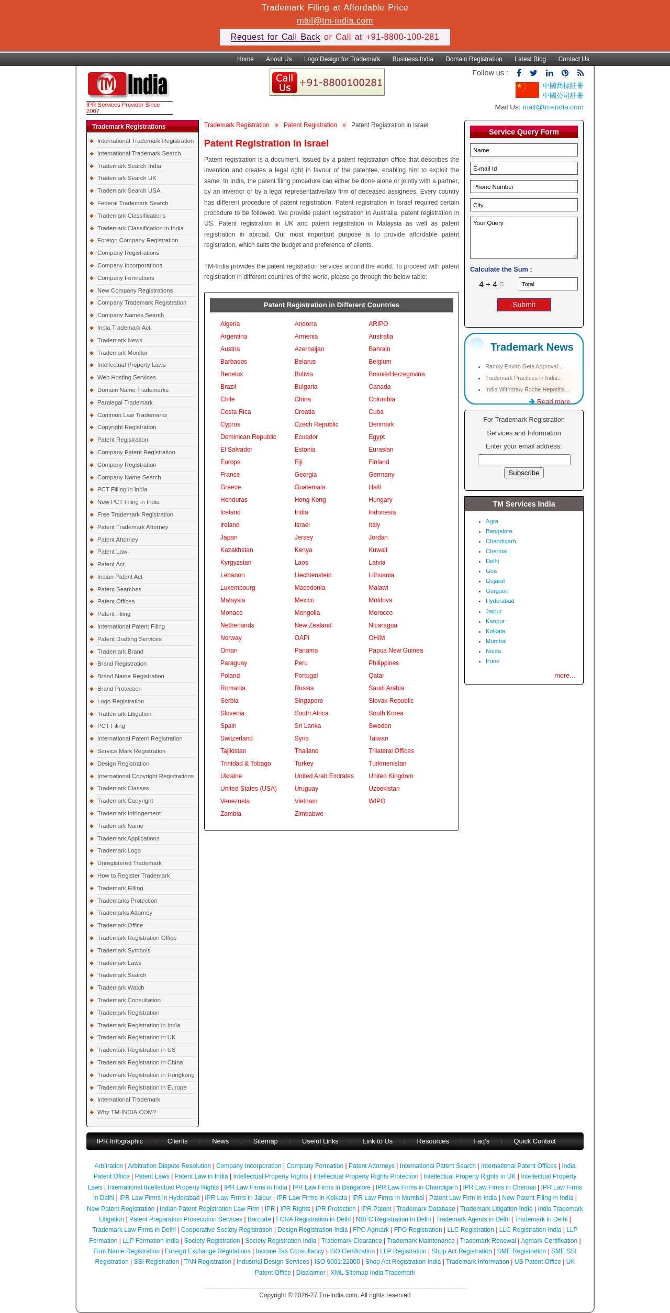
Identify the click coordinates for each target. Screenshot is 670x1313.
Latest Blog (530, 59)
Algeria (230, 324)
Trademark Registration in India (138, 1025)
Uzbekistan (383, 788)
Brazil (228, 386)
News (221, 1141)
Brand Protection (119, 689)
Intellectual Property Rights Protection (366, 1176)
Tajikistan (233, 751)
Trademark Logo (119, 850)
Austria (230, 349)
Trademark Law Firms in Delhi (134, 1229)
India (301, 512)
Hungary (380, 499)
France (230, 474)
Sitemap (265, 1141)
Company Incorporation (249, 1166)
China (303, 399)
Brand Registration (122, 663)
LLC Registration (471, 1229)
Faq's (481, 1141)
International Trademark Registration (145, 141)
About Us (279, 59)
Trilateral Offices (391, 751)
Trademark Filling (120, 888)
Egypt (376, 437)
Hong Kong (310, 499)
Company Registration (127, 465)
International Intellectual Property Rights (163, 1187)
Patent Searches (119, 589)
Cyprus (230, 424)
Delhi (492, 561)
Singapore (309, 700)
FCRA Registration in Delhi (313, 1219)
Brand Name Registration (130, 676)
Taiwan (378, 738)
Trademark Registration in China (140, 1062)
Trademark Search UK (127, 178)
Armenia (306, 336)
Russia (304, 688)
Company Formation (314, 1166)
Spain (228, 726)
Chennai (497, 551)
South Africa (312, 713)
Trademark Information (477, 1261)
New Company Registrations (135, 290)
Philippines (383, 663)
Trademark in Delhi (541, 1219)
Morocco (380, 612)
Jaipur (493, 611)
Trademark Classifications (131, 215)
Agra (492, 521)
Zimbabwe (309, 813)
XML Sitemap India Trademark (373, 1272)
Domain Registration (473, 59)
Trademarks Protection (127, 900)
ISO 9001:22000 (337, 1261)
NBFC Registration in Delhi (393, 1219)
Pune (492, 661)
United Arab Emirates (324, 776)
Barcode (259, 1219)
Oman (229, 650)
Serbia (229, 700)
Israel (302, 525)
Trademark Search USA (129, 190)
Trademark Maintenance (421, 1240)
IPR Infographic (120, 1141)
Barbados (233, 361)
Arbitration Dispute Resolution (169, 1166)
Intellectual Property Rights (270, 1176)
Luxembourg (237, 587)
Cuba (376, 412)
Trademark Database (425, 1209)
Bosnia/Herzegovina (396, 374)
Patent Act (111, 564)
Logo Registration (120, 701)
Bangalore (499, 531)
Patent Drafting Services (129, 639)
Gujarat (495, 581)
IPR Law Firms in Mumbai (388, 1198)
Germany (381, 474)
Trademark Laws (119, 963)
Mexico (305, 600)
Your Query (524, 238)
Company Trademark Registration (141, 302)
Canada (379, 386)
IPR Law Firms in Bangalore (332, 1187)
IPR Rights (295, 1209)
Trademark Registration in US (136, 1050)
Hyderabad (500, 601)
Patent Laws (152, 1176)
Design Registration (123, 763)
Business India (413, 59)
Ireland (230, 525)
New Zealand (313, 625)
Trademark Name (120, 826)
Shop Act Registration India (403, 1261)
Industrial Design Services (273, 1261)
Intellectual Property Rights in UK (469, 1176)
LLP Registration (403, 1251)
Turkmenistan (387, 763)
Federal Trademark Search (132, 203)
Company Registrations (128, 253)
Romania (232, 688)
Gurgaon (497, 591)
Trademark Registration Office (136, 938)
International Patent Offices (519, 1166)
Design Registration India (312, 1229)
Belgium (379, 361)
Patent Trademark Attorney (133, 527)
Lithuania (381, 575)
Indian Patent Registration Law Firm (210, 1209)
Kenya (303, 550)
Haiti (374, 487)
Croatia (305, 412)
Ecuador (306, 437)
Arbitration (109, 1166)
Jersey (304, 537)
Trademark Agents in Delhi (473, 1219)
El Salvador (236, 449)
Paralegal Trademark (125, 402)
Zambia (230, 813)
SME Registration (521, 1251)
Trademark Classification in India (140, 228)
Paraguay (233, 663)
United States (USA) (248, 788)
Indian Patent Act (119, 577)
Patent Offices (116, 601)
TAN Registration (207, 1261)
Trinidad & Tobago (245, 763)
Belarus (305, 361)
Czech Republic (317, 424)
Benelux (231, 374)
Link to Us (378, 1141)
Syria (302, 738)
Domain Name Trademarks (133, 390)
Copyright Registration (127, 427)
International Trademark (128, 1099)
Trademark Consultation (129, 1000)
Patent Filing (113, 614)
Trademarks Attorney (124, 913)
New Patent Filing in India (537, 1198)
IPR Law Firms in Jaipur (238, 1198)
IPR (270, 1209)
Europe (230, 462)
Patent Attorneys (372, 1166)
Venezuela (235, 801)
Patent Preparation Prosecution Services (185, 1219)
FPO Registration (418, 1229)
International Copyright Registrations (145, 776)
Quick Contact (535, 1141)
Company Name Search (129, 477)
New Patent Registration (120, 1209)
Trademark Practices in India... (523, 378)
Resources (433, 1141)
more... (564, 675)
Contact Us (574, 59)
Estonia (305, 449)
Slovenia (232, 713)
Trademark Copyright (125, 801)
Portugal (306, 675)
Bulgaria (306, 386)
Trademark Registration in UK (136, 1037)
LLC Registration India (530, 1229)
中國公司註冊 (563, 95)
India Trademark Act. (124, 327)
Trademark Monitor (122, 353)
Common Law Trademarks (132, 415)
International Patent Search (438, 1166)
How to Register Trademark (133, 875)
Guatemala (310, 487)
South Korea (386, 713)
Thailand (307, 751)
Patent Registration (122, 439)
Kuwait (377, 550)
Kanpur (495, 621)
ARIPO (378, 324)
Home (245, 59)
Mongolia (307, 612)
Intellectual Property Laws (131, 365)
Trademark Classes (123, 788)
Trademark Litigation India (496, 1209)
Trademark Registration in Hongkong (146, 1075)
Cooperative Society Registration (227, 1229)
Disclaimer (311, 1272)
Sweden (379, 726)
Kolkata (495, 631)
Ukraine (231, 776)
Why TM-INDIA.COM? (126, 1112)
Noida (493, 651)
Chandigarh (501, 541)
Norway (231, 638)
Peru (301, 663)
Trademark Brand (120, 651)
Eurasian (380, 449)
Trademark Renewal (488, 1240)
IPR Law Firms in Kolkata (311, 1198)
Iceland (230, 512)
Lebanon (232, 575)
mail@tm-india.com (335, 20)
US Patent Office (538, 1261)
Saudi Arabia (386, 688)
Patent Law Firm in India (463, 1198)
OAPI (302, 638)
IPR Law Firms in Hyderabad (159, 1198)
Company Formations (125, 278)
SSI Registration (156, 1261)
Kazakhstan (236, 550)
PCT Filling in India (122, 489)
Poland (230, 675)
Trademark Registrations (129, 126)
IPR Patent (376, 1209)
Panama (306, 650)
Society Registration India (280, 1240)
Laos (301, 562)
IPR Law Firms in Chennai (499, 1187)
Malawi (378, 587)
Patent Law (112, 551)
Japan (229, 537)
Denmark (381, 424)
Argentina (233, 336)
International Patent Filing (131, 626)
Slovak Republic (391, 700)
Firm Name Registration (126, 1251)
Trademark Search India (129, 166)
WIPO (376, 801)
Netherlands (237, 625)
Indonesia (382, 512)
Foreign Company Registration (137, 240)
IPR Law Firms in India (255, 1187)
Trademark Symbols (124, 950)
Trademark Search (122, 975)
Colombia (381, 399)
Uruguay (306, 788)
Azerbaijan (310, 349)
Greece (230, 487)
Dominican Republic (248, 437)
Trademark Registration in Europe (142, 1087)
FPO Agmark (371, 1229)
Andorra (306, 324)
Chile (227, 399)
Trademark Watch (120, 987)
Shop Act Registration (462, 1251)
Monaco (231, 612)
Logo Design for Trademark (342, 59)
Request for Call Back (275, 36)
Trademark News (119, 340)
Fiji (299, 462)
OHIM (376, 638)
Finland (378, 462)
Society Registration (212, 1240)
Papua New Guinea (395, 650)
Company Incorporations (129, 265)
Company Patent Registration (136, 452)
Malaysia (232, 600)
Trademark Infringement (129, 813)
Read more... (552, 402)
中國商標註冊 (563, 85)
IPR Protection (336, 1209)
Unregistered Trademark (129, 863)
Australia (380, 336)
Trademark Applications (128, 838)
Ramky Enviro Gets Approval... (524, 366)
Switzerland (236, 738)
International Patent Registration (140, 738)
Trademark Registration (128, 1012)
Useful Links (321, 1141)
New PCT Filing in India (128, 502)
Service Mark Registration (131, 751)
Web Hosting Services (126, 377)
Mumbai (496, 641)
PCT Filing (111, 726)
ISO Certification (352, 1251)
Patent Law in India (201, 1176)
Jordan (378, 537)
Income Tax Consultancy (290, 1251)
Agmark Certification (549, 1240)
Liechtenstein (313, 575)
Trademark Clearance (351, 1240)
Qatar (376, 675)
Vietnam (306, 801)
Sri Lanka (308, 726)
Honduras (234, 499)
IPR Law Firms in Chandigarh (417, 1187)
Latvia (376, 562)
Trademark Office (120, 925)
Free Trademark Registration (135, 514)
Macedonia (310, 587)
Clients (178, 1141)
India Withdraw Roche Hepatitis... (527, 389)
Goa (491, 571)
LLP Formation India (150, 1240)
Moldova (380, 600)
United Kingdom (390, 776)
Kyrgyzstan (235, 562)
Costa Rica (235, 412)
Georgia (306, 474)
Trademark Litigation (124, 714)
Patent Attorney (117, 539)
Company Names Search (130, 315)
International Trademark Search (139, 153)
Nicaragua (382, 625)
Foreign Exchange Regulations (208, 1251)
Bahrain (379, 349)
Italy (374, 525)
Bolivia (304, 374)
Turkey (304, 763)
